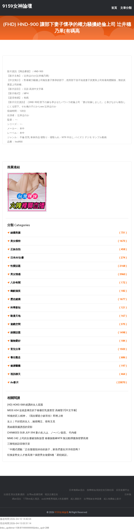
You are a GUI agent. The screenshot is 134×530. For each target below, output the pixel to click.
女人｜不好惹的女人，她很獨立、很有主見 (31, 421)
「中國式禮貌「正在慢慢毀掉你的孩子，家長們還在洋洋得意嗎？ (43, 449)
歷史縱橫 (68, 299)
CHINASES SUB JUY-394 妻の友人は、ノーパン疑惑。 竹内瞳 (41, 432)
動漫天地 (68, 316)
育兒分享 (68, 349)
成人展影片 (76, 499)
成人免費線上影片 (112, 499)
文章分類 (126, 7)
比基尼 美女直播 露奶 (14, 494)
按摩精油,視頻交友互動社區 (100, 490)
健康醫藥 (68, 366)
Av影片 (68, 382)
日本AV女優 (68, 258)
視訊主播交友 (51, 494)
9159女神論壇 (17, 6)
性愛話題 (68, 266)
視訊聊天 (68, 374)
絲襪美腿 (68, 233)
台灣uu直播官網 (35, 494)
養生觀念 (68, 357)
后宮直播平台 (122, 490)
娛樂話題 (68, 332)
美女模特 (68, 241)
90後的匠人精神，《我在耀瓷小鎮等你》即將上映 (35, 415)
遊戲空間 (68, 324)
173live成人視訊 (31, 499)
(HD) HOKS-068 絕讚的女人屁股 (25, 404)
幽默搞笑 (68, 291)
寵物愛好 (68, 341)
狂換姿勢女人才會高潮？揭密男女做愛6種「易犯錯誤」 (38, 454)
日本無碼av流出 (77, 490)
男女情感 (68, 274)
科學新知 (68, 307)
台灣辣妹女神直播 (92, 499)
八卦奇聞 (68, 282)
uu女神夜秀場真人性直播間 (54, 499)
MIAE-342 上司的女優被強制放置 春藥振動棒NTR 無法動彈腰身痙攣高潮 (47, 438)
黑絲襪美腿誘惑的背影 (19, 426)
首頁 (114, 7)
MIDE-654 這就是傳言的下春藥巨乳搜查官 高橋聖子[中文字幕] (42, 410)
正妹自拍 (68, 249)
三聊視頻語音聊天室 (18, 443)
